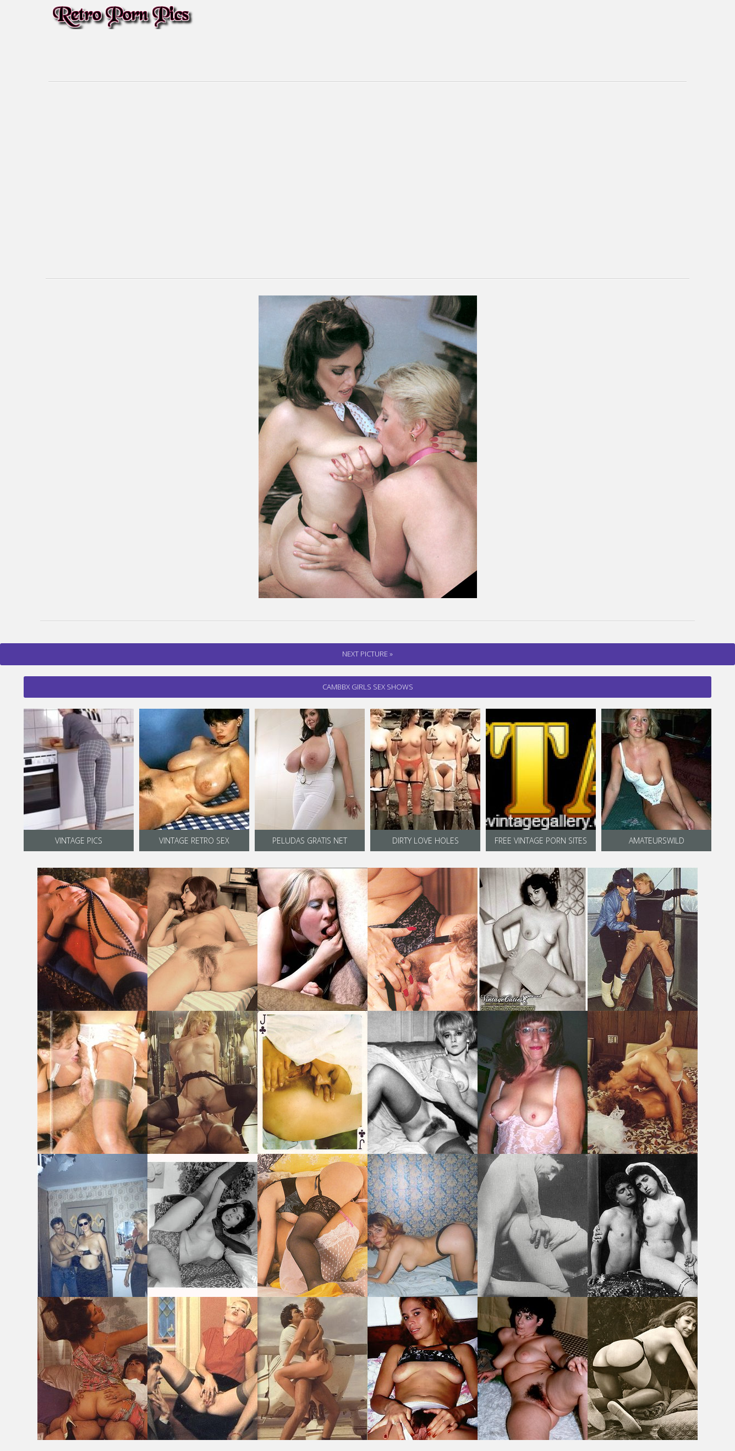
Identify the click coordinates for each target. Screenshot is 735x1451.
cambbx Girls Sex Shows (367, 687)
